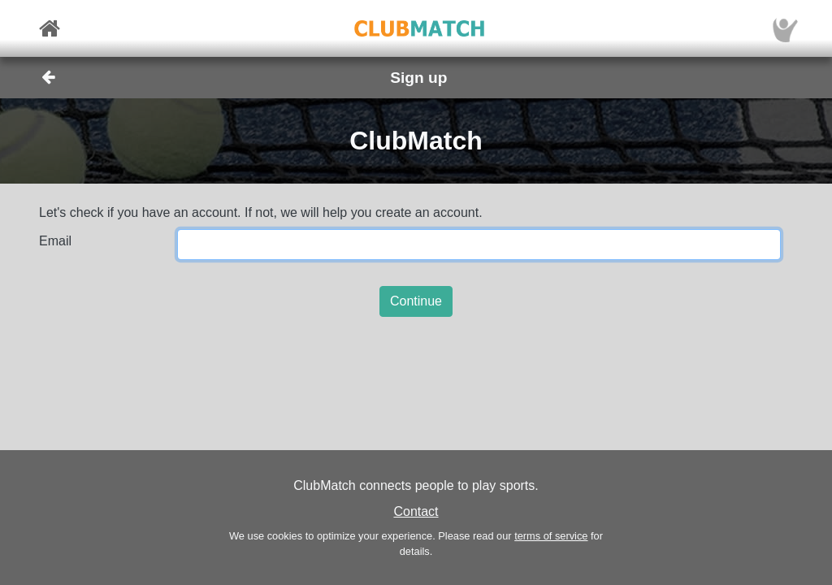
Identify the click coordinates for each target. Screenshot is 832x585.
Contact (415, 511)
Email (55, 241)
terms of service (550, 536)
